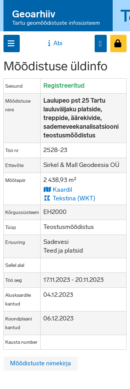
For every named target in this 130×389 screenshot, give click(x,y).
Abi (54, 43)
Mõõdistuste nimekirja (40, 363)
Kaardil (57, 189)
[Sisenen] (118, 43)
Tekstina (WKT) (69, 198)
